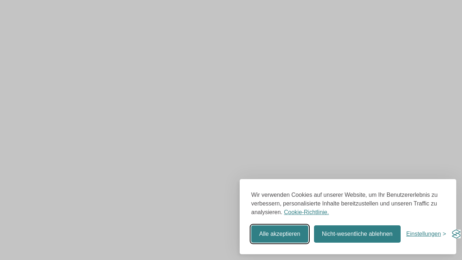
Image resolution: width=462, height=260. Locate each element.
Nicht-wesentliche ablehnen (357, 234)
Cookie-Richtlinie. (306, 212)
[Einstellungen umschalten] (426, 234)
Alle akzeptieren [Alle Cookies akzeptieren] (279, 234)
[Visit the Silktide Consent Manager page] (456, 234)
